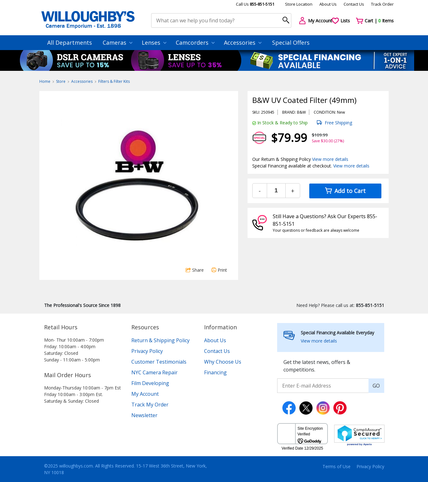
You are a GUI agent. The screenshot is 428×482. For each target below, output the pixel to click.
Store (61, 81)
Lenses (154, 42)
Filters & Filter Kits (114, 81)
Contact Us (354, 4)
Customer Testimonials (158, 361)
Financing (215, 372)
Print (219, 270)
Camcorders (195, 42)
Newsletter (144, 415)
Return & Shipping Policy (160, 340)
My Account (145, 393)
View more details (330, 159)
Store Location (298, 4)
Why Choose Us (222, 361)
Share (194, 270)
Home (44, 81)
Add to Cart (345, 191)
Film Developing (150, 383)
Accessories (242, 42)
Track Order (382, 4)
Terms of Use (336, 466)
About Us (328, 4)
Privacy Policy (147, 351)
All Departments (69, 42)
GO (376, 385)
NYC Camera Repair (154, 372)
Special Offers (291, 42)
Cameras (117, 42)
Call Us (255, 4)
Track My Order (149, 404)
